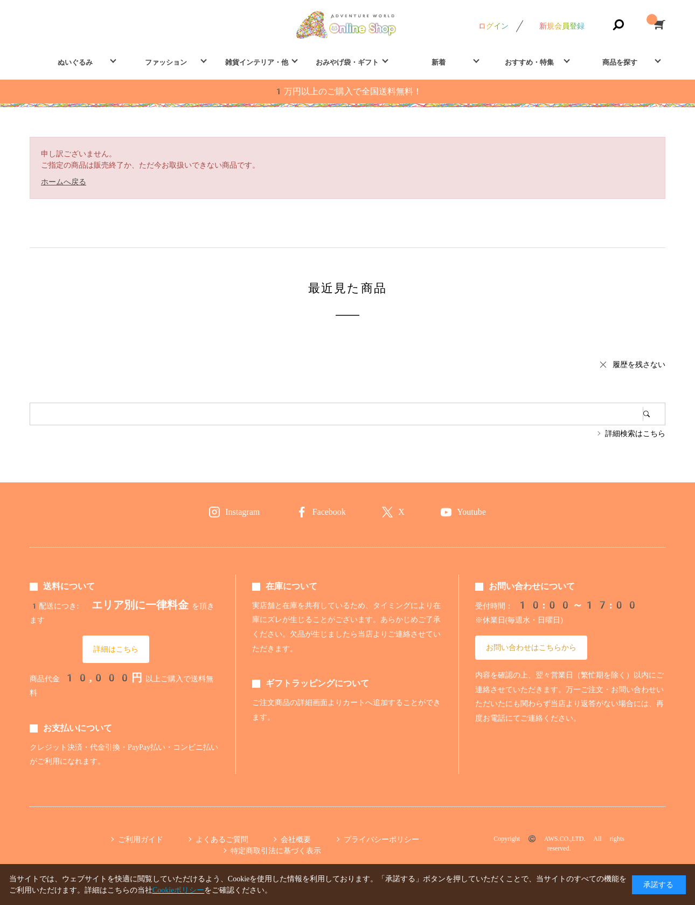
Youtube (471, 512)
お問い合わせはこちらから (531, 647)
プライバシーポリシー (381, 839)
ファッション (166, 62)
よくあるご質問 (222, 839)
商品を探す (619, 62)
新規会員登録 (562, 26)
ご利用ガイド (140, 839)
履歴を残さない (639, 364)
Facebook (329, 512)
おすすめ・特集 (529, 62)
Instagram (242, 512)
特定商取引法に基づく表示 (276, 850)
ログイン (493, 26)
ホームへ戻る (63, 181)
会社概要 (296, 839)
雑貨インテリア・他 (256, 62)
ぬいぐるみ (75, 62)
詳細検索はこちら (635, 433)
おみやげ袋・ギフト (347, 62)
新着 (439, 62)
